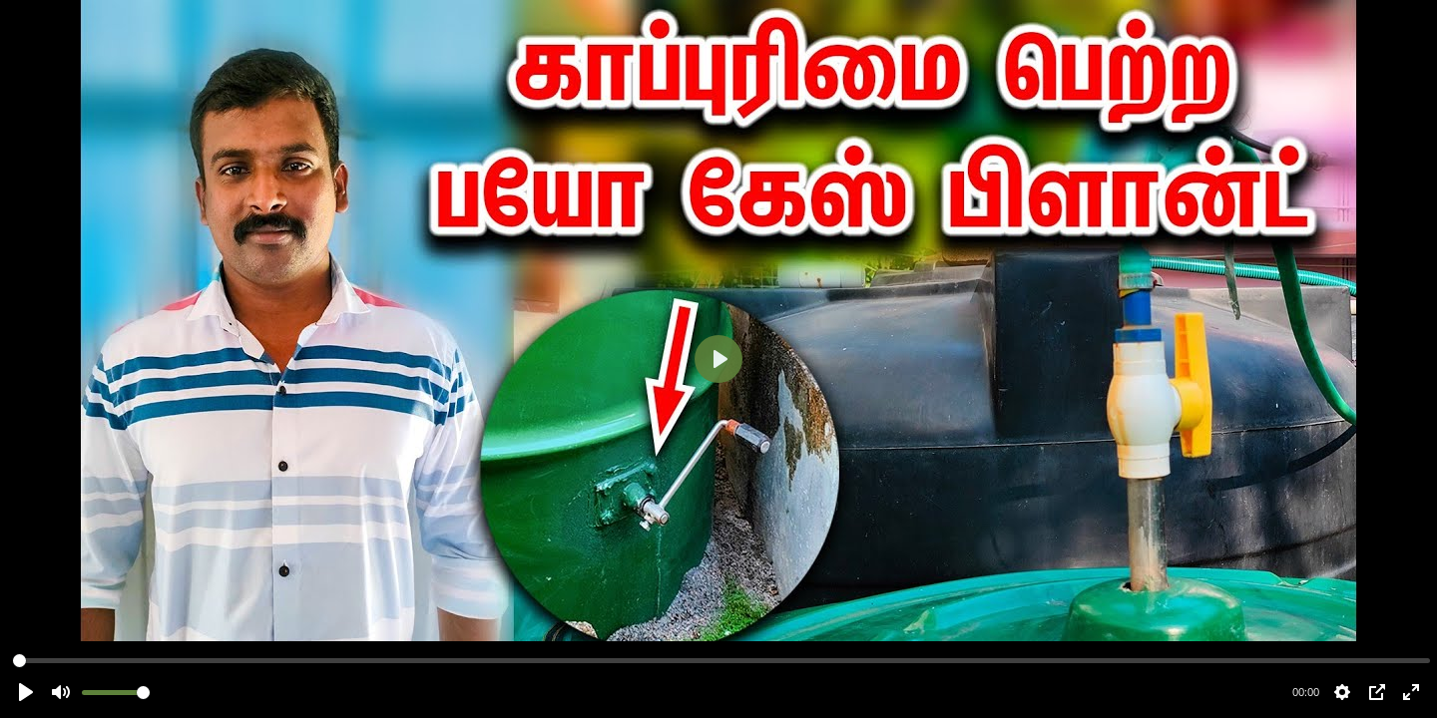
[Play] (718, 359)
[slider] (721, 660)
